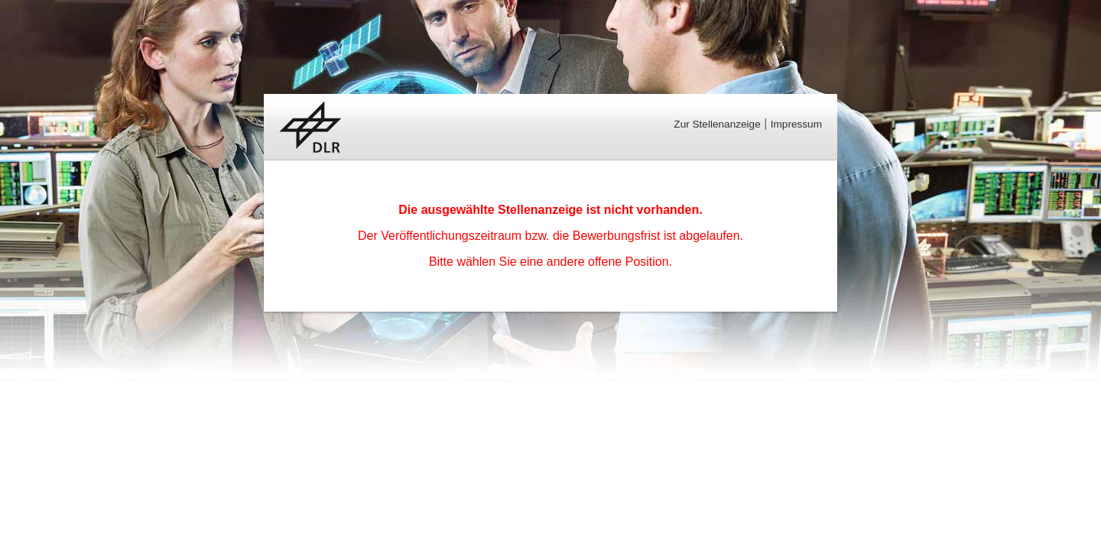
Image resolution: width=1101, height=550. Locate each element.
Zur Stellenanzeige (717, 124)
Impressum (796, 124)
